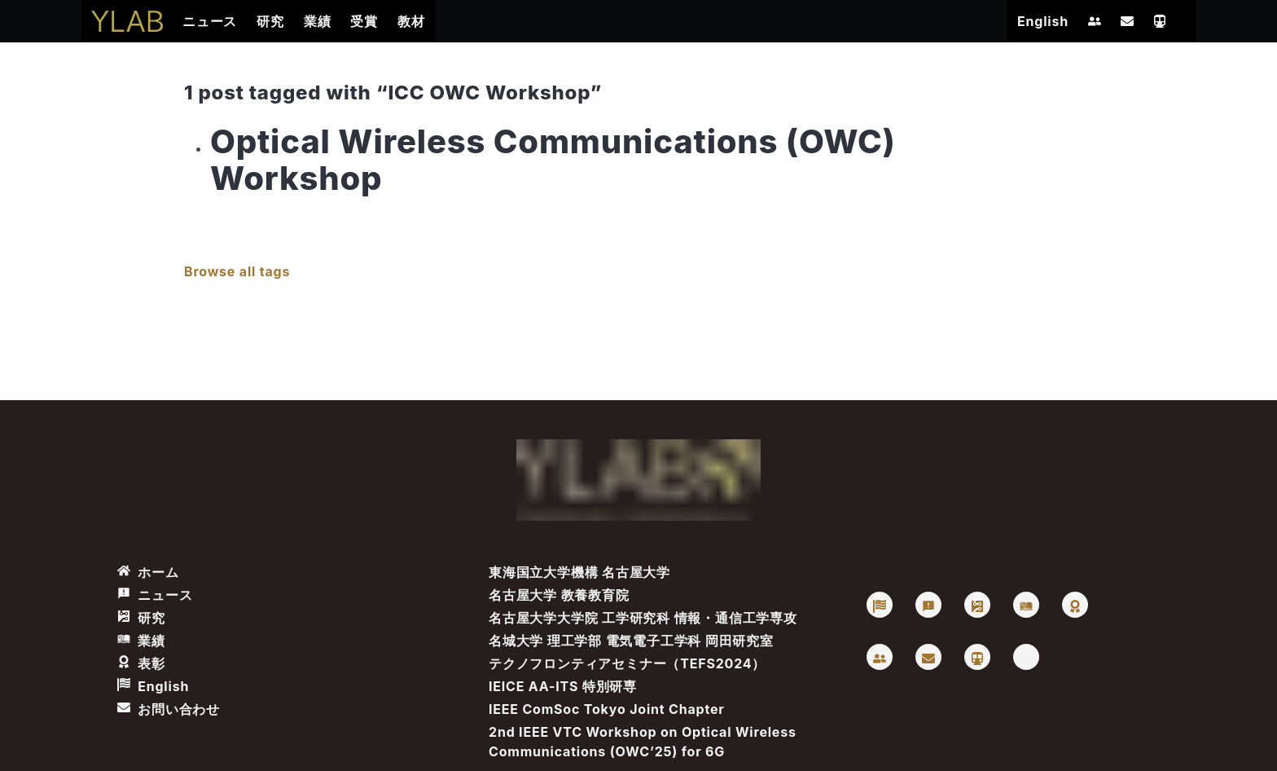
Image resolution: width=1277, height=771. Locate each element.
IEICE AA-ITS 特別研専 (563, 686)
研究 (270, 21)
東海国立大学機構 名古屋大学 (579, 572)
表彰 (141, 663)
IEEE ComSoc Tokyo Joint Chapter (607, 709)
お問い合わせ (168, 709)
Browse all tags (237, 271)
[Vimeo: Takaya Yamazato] (1026, 657)
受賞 (364, 21)
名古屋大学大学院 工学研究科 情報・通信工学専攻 (643, 618)
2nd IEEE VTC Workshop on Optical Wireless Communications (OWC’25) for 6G (642, 742)
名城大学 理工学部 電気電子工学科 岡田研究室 (631, 640)
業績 (317, 21)
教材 (411, 21)
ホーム (148, 572)
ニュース (209, 21)
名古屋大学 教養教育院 (559, 595)
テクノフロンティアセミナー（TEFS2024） (627, 663)
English (1043, 21)
